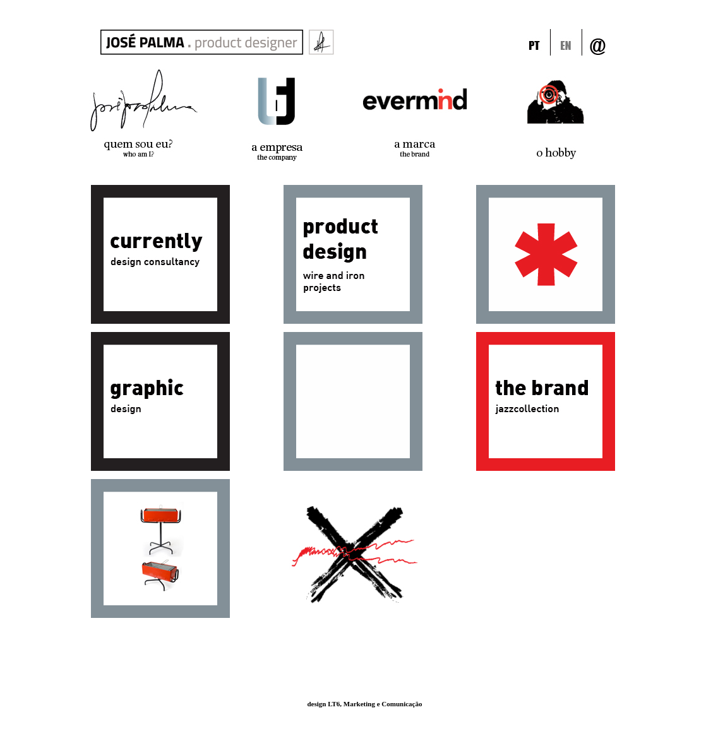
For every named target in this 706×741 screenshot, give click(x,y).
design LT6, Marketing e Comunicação (364, 704)
